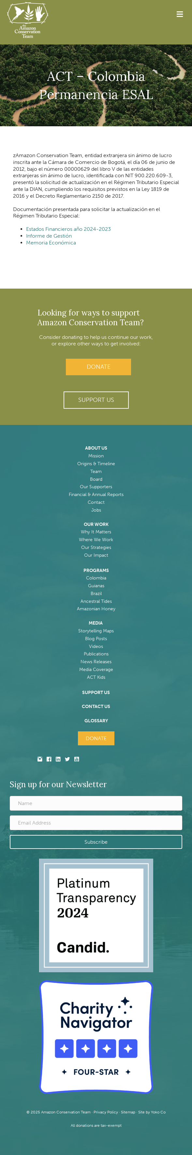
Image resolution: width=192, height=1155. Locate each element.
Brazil (96, 593)
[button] (96, 400)
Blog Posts (96, 638)
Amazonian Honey (96, 609)
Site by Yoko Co (152, 1112)
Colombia (96, 578)
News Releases (96, 661)
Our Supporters (96, 487)
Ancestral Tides (96, 601)
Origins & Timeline (96, 463)
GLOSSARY (96, 721)
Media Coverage (96, 669)
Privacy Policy (106, 1112)
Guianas (96, 586)
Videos (96, 646)
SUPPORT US (96, 692)
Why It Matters (96, 532)
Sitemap (128, 1112)
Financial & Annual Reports (96, 494)
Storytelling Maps (96, 631)
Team (96, 471)
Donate (99, 366)
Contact (96, 502)
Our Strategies (96, 547)
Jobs (96, 510)
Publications (96, 654)
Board (96, 479)
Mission (96, 456)
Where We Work (96, 539)
